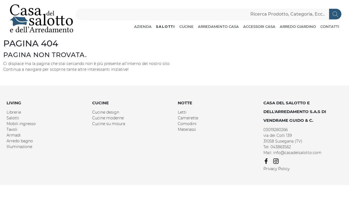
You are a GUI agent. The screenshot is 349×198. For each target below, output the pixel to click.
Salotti (165, 26)
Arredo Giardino (298, 26)
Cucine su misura (108, 123)
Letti (182, 112)
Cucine (186, 26)
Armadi (14, 135)
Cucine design (105, 112)
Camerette (188, 118)
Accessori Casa (259, 26)
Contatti (329, 26)
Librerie (14, 112)
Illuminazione (19, 146)
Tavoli (12, 129)
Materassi (187, 129)
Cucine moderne (108, 118)
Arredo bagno (20, 140)
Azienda (143, 26)
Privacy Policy (276, 168)
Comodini (187, 123)
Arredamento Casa (218, 26)
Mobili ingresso (21, 123)
